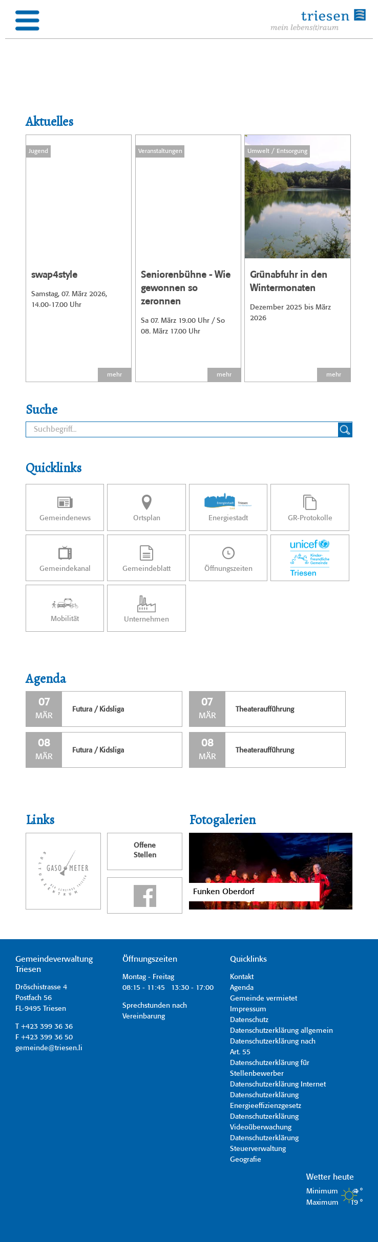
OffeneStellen (145, 850)
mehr (114, 374)
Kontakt (242, 977)
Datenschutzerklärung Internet (278, 1084)
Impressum (248, 1009)
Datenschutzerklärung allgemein (281, 1030)
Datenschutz (249, 1020)
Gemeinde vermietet (263, 998)
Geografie (245, 1159)
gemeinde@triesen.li (48, 1048)
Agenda (242, 987)
